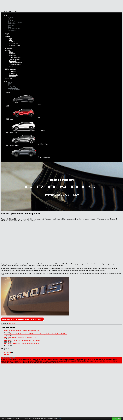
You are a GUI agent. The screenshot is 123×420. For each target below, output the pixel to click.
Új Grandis (12, 41)
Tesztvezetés (12, 61)
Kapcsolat (11, 25)
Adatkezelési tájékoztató (8, 358)
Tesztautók (12, 73)
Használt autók (13, 75)
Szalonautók (12, 71)
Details (59, 418)
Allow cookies (117, 418)
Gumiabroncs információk (16, 64)
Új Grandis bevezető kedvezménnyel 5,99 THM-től (20, 337)
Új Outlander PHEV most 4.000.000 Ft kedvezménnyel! (21, 343)
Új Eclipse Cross (13, 43)
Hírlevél (11, 66)
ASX (10, 40)
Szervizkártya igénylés (15, 62)
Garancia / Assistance (15, 22)
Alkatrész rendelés (14, 59)
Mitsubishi (12, 323)
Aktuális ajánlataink (14, 28)
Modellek (11, 20)
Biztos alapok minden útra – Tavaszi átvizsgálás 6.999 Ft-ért (23, 330)
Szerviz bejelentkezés (15, 57)
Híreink (6, 354)
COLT (10, 38)
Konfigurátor (12, 30)
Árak (9, 27)
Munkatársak (12, 55)
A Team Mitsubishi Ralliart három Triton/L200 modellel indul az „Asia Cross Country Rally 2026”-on (35, 334)
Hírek (9, 19)
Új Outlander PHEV (14, 89)
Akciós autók (12, 76)
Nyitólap (10, 17)
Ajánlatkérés (12, 53)
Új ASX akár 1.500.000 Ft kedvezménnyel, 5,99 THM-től (22, 340)
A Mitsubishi (11, 23)
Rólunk (11, 52)
